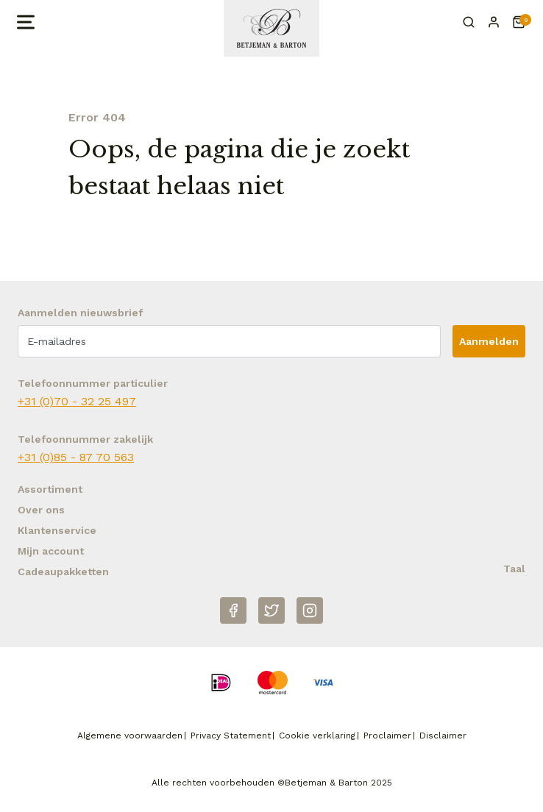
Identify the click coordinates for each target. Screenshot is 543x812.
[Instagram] (310, 610)
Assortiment (50, 489)
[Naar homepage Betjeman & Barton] (271, 28)
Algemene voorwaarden (129, 735)
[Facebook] (233, 610)
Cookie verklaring (317, 735)
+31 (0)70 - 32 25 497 (77, 401)
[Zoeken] (468, 22)
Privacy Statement (231, 735)
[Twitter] (271, 610)
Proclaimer (387, 735)
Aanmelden (489, 341)
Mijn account (51, 551)
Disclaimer (442, 735)
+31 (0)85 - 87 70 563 (76, 457)
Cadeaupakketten (63, 571)
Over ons (41, 510)
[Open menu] (24, 22)
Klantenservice (57, 530)
